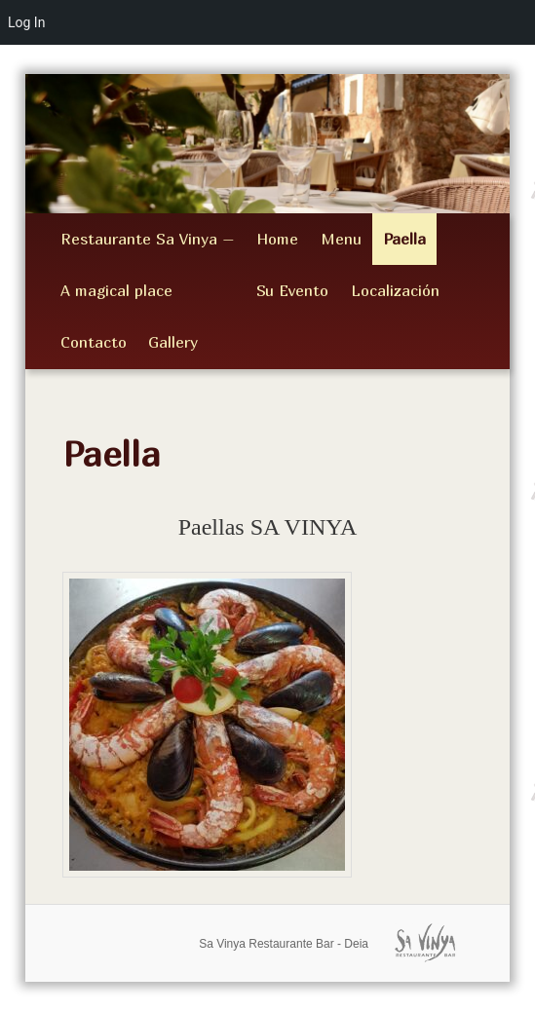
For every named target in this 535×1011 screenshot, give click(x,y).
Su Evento (292, 290)
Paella (404, 238)
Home (277, 238)
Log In (26, 22)
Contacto (93, 342)
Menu (341, 238)
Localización (395, 290)
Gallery (173, 342)
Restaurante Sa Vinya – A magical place (147, 264)
